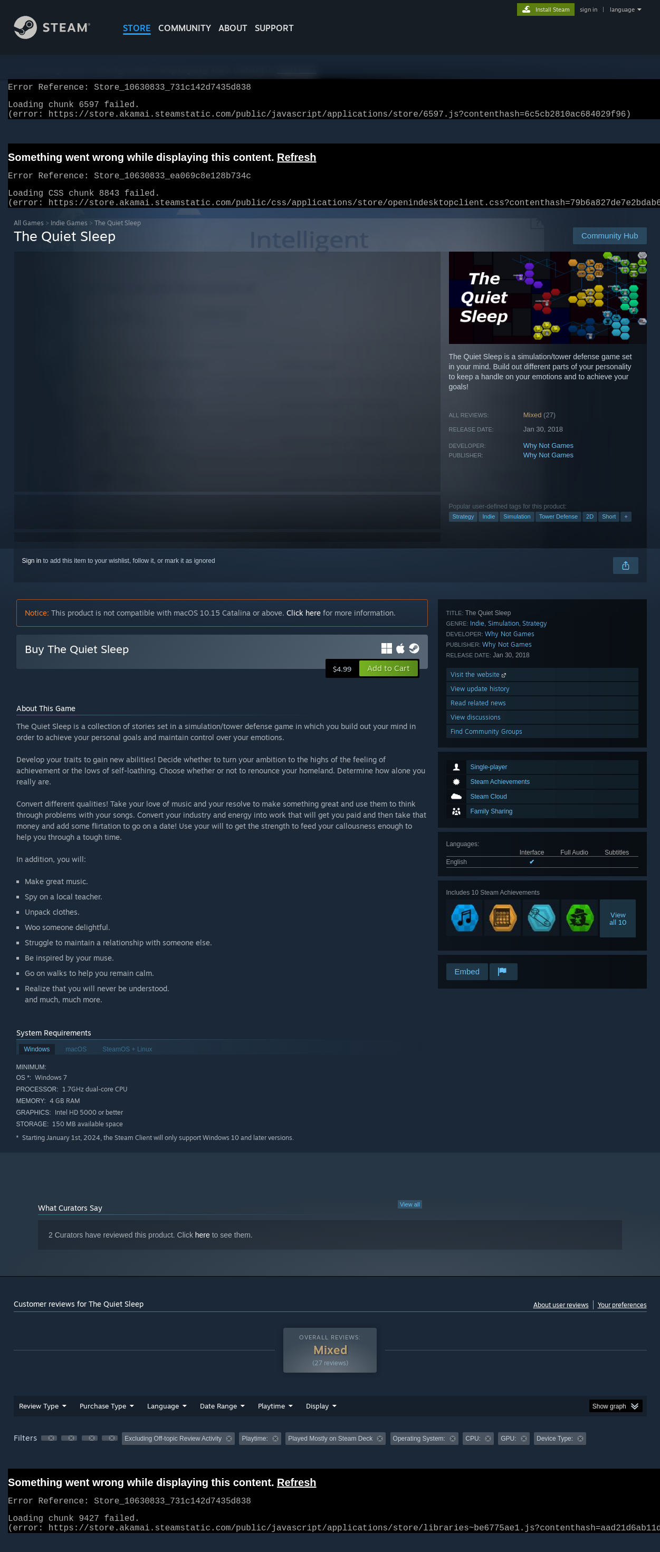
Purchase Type (103, 1418)
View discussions (476, 933)
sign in (588, 9)
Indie (488, 529)
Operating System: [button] (419, 1451)
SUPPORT (274, 28)
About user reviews (561, 1317)
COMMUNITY (184, 28)
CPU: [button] (473, 1451)
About (232, 28)
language (622, 9)
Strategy (463, 529)
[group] (330, 1452)
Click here (303, 625)
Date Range (218, 1418)
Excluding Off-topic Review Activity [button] (173, 1451)
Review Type (39, 1418)
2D (590, 529)
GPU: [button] (508, 1451)
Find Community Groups (486, 947)
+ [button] (625, 529)
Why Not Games (548, 458)
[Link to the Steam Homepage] (60, 36)
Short (609, 529)
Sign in (32, 573)
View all (410, 1217)
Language (163, 1418)
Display (317, 1418)
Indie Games (69, 235)
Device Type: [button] (555, 1451)
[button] (388, 681)
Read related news (478, 919)
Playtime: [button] (254, 1451)
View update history (480, 904)
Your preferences (622, 1317)
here (202, 1247)
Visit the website (479, 890)
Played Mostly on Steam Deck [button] (330, 1451)
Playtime (271, 1418)
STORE (137, 28)
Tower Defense (558, 529)
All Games (29, 235)
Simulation (516, 529)
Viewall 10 (618, 779)
